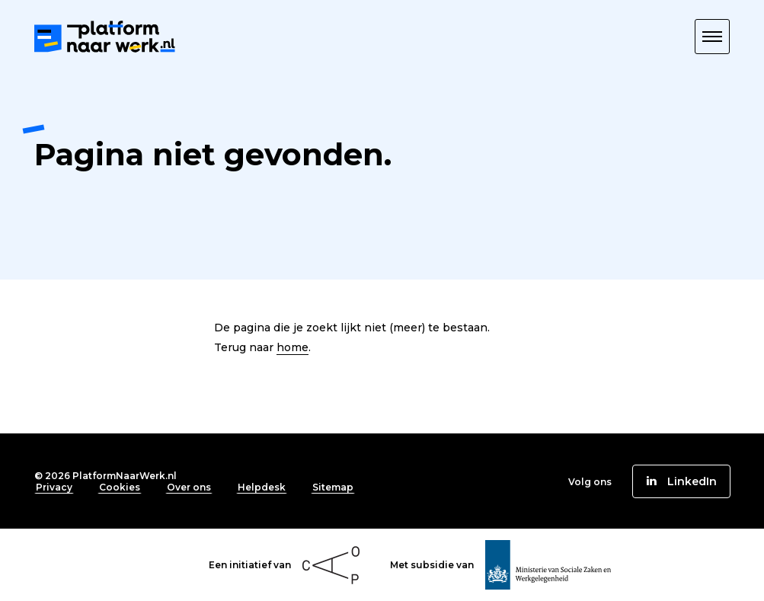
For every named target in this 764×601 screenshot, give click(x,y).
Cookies (119, 487)
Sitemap (332, 487)
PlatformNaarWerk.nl (124, 475)
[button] (712, 36)
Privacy (54, 487)
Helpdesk (262, 487)
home (292, 347)
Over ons (189, 487)
